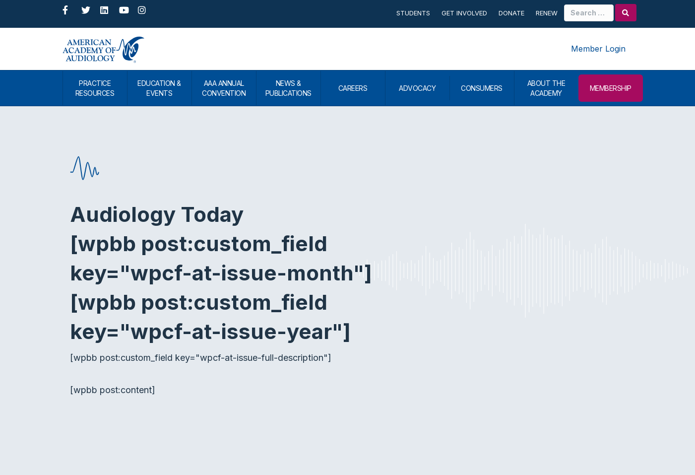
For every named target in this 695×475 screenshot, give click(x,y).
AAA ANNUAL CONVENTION (224, 88)
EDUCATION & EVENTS (159, 88)
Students (413, 13)
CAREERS (353, 88)
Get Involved (464, 13)
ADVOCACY (417, 88)
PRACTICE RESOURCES (95, 88)
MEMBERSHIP (611, 88)
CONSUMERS (482, 88)
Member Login (598, 49)
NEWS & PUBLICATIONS (288, 88)
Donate (511, 13)
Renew (547, 13)
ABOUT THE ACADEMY (546, 88)
